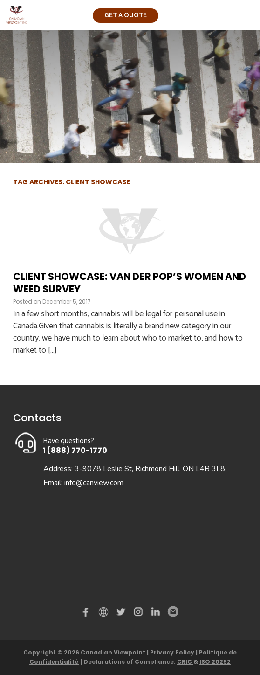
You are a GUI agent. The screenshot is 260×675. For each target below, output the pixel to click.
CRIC (185, 662)
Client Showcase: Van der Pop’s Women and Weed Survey (129, 283)
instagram (139, 614)
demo (104, 612)
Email (172, 612)
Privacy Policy (172, 652)
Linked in (156, 614)
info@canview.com (93, 483)
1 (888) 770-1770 (75, 450)
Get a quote (125, 15)
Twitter (122, 614)
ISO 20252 (215, 662)
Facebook (88, 614)
